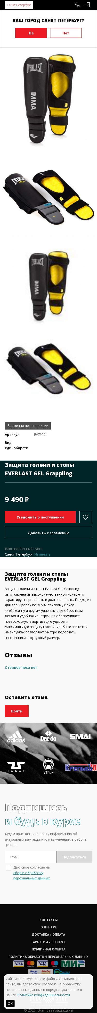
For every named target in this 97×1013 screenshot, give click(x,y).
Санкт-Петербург (19, 5)
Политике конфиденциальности (43, 995)
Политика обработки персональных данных (48, 957)
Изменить (42, 554)
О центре (48, 927)
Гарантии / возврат (48, 942)
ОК (10, 1003)
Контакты (49, 920)
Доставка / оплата (48, 934)
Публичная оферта (48, 949)
